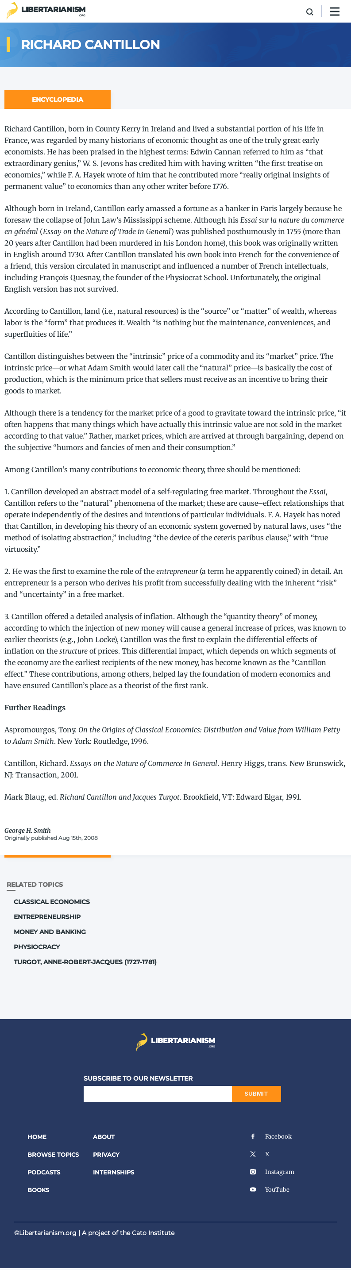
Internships (113, 1172)
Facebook (271, 1136)
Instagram (272, 1172)
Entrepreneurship (47, 917)
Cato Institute (153, 1233)
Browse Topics (53, 1154)
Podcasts (43, 1172)
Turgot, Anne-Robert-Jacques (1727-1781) (85, 962)
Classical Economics (52, 902)
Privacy (106, 1154)
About (104, 1136)
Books (38, 1189)
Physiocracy (37, 947)
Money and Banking (50, 932)
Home (36, 1136)
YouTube (269, 1189)
